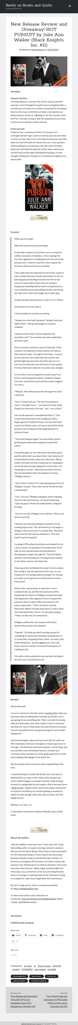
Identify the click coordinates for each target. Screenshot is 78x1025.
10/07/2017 (53, 49)
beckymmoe (38, 49)
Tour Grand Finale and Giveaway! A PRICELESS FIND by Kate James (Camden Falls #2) (55, 1001)
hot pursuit (51, 976)
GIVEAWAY (27, 969)
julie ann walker (19, 981)
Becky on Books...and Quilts (29, 5)
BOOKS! (57, 965)
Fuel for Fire (51, 713)
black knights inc (19, 976)
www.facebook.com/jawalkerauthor (38, 898)
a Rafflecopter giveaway (22, 922)
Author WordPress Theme (31, 1024)
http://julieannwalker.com (26, 888)
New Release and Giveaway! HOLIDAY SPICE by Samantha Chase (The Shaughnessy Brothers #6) (24, 1001)
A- (35, 965)
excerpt (16, 969)
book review (36, 976)
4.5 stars (28, 965)
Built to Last (17, 787)
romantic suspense (39, 981)
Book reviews (44, 965)
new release (40, 969)
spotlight (51, 969)
